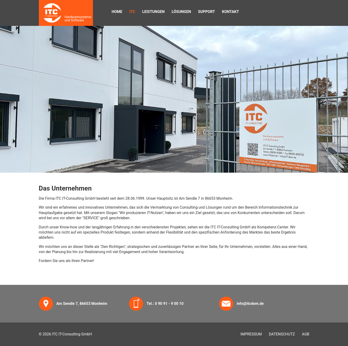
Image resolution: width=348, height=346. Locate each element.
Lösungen (181, 11)
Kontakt (230, 11)
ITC (132, 11)
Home (117, 11)
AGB (305, 334)
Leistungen (153, 11)
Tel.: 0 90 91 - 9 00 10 (165, 303)
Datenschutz (282, 334)
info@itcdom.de (250, 303)
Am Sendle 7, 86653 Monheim (81, 303)
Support (206, 11)
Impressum (251, 334)
